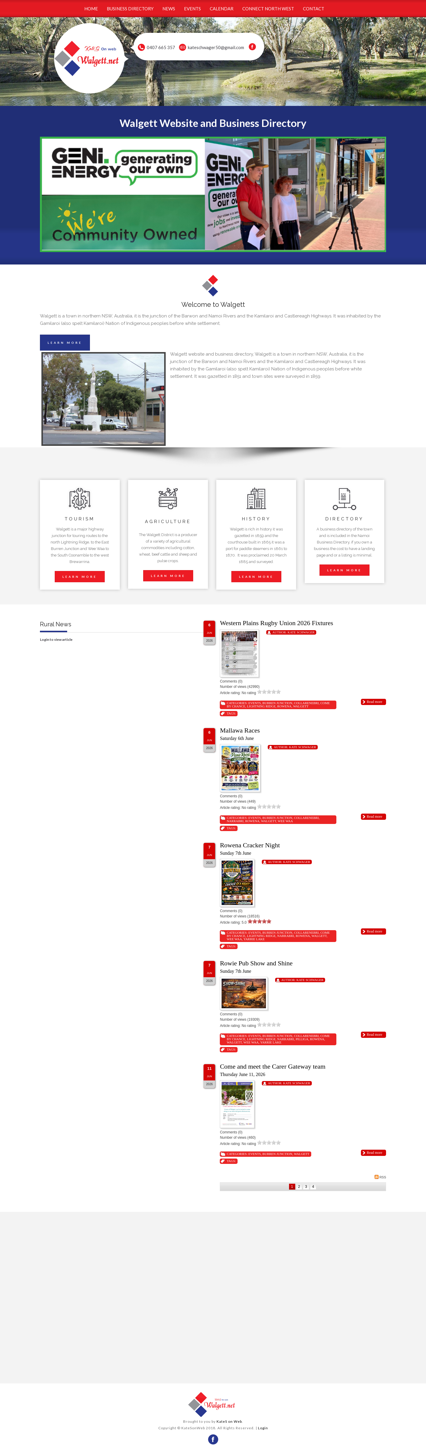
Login (263, 1428)
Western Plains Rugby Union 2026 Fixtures (276, 623)
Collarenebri (306, 703)
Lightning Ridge (261, 706)
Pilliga (302, 1039)
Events (254, 703)
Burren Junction (277, 703)
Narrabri (235, 821)
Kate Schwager (301, 632)
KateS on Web (229, 1421)
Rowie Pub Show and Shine (256, 963)
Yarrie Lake (254, 939)
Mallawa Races (240, 730)
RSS (380, 1177)
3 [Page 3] (306, 1187)
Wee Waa (285, 821)
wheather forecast (124, 1372)
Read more (374, 702)
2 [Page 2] (299, 1187)
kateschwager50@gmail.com (216, 47)
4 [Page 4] (313, 1187)
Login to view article (56, 639)
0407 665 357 (161, 47)
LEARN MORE (65, 342)
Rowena (284, 706)
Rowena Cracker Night (250, 845)
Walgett (301, 706)
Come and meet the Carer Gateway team (272, 1066)
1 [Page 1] (292, 1187)
